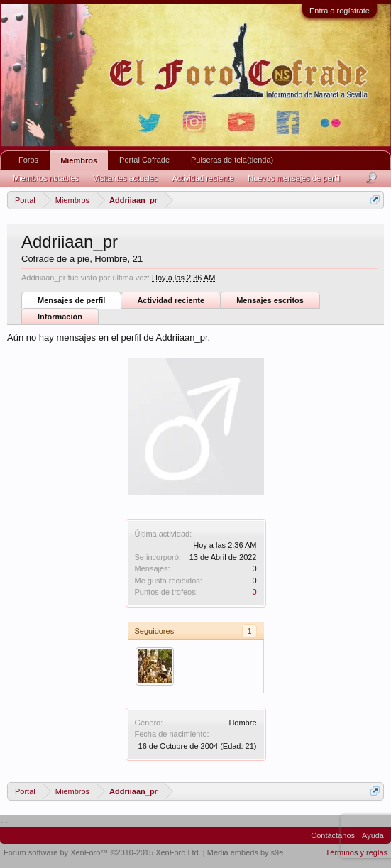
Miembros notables (46, 178)
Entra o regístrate (339, 10)
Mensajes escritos (270, 300)
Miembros (78, 160)
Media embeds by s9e (245, 852)
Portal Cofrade (144, 159)
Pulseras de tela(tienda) (232, 159)
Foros (28, 159)
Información (60, 316)
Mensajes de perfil (71, 300)
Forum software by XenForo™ (102, 852)
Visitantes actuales (125, 178)
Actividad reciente (170, 300)
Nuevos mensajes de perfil (294, 178)
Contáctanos (333, 835)
